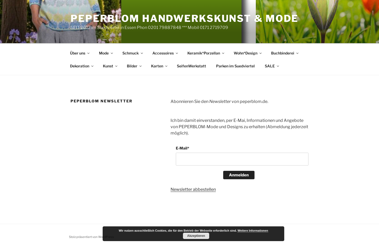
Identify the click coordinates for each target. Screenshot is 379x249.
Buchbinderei (285, 53)
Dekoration (82, 66)
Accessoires (165, 53)
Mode (106, 53)
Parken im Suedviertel (235, 66)
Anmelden (239, 175)
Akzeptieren (196, 236)
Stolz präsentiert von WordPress (91, 237)
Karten (159, 66)
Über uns (80, 53)
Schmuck (133, 53)
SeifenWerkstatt (191, 66)
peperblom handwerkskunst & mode (184, 18)
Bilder (134, 66)
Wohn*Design (248, 53)
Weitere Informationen (253, 230)
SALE (272, 66)
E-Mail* (182, 148)
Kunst (110, 66)
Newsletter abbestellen (193, 189)
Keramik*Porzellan (206, 53)
